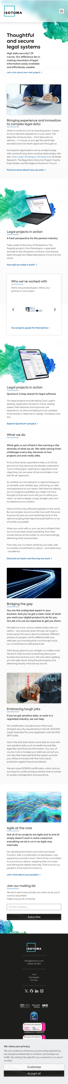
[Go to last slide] (13, 309)
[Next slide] (54, 309)
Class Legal (17, 156)
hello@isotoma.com (34, 961)
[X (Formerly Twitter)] (26, 991)
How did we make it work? (21, 264)
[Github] (31, 991)
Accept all (34, 1073)
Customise (34, 1067)
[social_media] (41, 991)
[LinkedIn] (36, 991)
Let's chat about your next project (23, 72)
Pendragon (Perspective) (37, 156)
